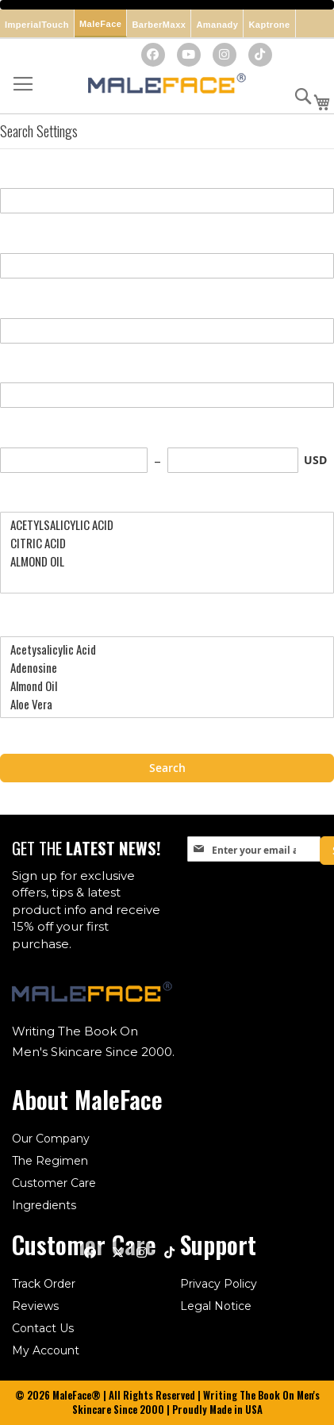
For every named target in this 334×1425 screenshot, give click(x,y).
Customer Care (54, 1183)
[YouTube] (189, 55)
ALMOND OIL (161, 561)
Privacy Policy (218, 1284)
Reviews (35, 1306)
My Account (45, 1350)
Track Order (43, 1284)
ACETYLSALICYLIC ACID (161, 525)
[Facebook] (153, 55)
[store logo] (167, 85)
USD (315, 459)
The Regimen (50, 1161)
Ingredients (44, 1205)
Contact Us (43, 1328)
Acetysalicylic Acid (161, 649)
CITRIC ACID (161, 543)
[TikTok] (260, 55)
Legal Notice (215, 1306)
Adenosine (161, 668)
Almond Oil (161, 686)
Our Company (51, 1138)
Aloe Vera (161, 704)
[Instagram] (224, 55)
